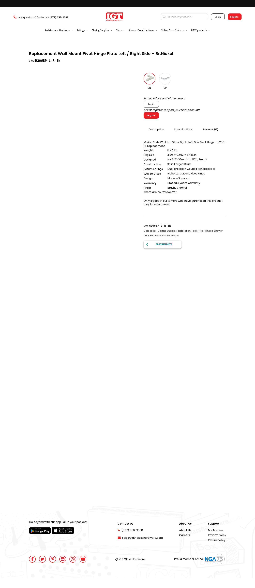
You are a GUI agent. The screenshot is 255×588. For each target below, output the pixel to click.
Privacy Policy (217, 535)
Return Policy (216, 540)
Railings (82, 30)
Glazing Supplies (102, 30)
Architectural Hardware (59, 30)
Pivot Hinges (206, 231)
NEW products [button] (200, 30)
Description (156, 129)
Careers (184, 535)
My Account (216, 530)
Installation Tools (188, 231)
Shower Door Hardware (143, 30)
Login (151, 104)
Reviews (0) (210, 129)
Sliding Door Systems (174, 30)
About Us (185, 530)
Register (151, 115)
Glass (120, 30)
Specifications (183, 129)
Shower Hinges (170, 235)
